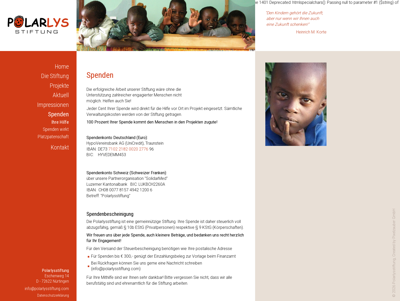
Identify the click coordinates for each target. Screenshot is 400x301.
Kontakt (60, 147)
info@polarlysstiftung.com (47, 288)
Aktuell (61, 95)
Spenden (58, 114)
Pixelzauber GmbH (394, 224)
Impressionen (53, 104)
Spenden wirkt (56, 129)
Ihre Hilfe (60, 122)
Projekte (59, 85)
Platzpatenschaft (53, 137)
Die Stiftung (55, 76)
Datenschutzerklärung (53, 295)
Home (62, 66)
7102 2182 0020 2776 (128, 149)
